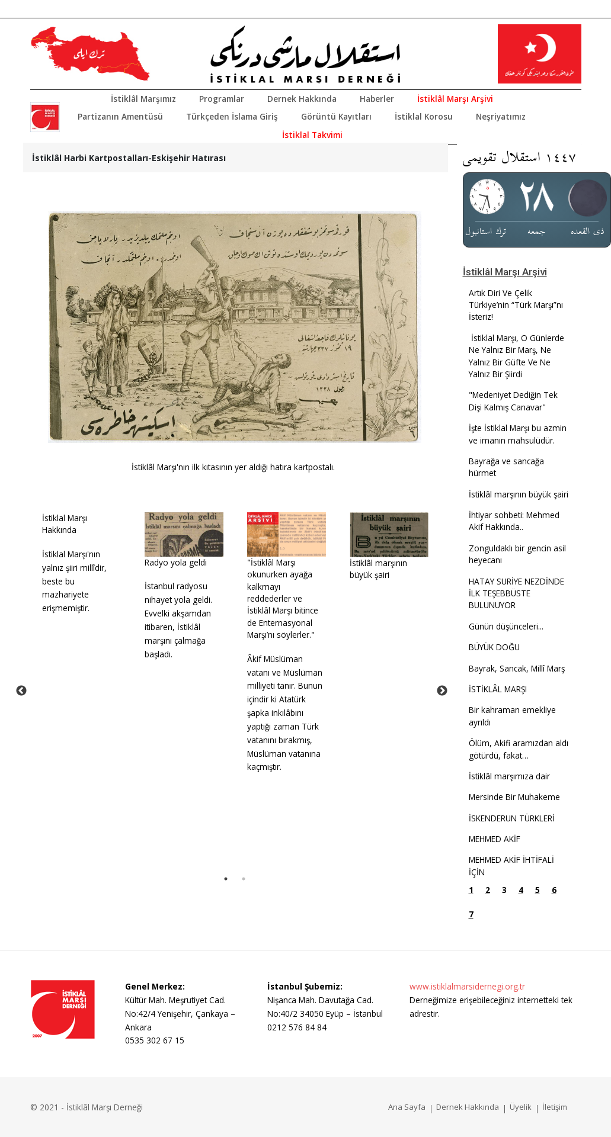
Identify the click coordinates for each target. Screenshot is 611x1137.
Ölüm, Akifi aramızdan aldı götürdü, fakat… (518, 748)
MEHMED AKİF (494, 838)
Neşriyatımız (501, 116)
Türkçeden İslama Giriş (232, 116)
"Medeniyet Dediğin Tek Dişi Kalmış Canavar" (513, 400)
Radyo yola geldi (176, 562)
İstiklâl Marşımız (143, 98)
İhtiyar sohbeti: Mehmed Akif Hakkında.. (514, 520)
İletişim (554, 1106)
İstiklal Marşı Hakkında (64, 523)
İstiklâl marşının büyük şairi (378, 568)
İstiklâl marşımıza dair (509, 776)
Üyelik (521, 1106)
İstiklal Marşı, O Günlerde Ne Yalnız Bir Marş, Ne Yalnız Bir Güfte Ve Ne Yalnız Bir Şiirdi (516, 356)
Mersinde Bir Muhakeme (514, 796)
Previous (21, 691)
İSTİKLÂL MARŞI (498, 689)
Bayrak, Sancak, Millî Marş (517, 668)
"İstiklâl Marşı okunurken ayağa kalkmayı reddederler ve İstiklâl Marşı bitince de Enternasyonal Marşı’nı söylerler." (282, 598)
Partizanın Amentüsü (120, 116)
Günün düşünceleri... (506, 626)
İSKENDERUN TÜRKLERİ (512, 818)
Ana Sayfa (407, 1106)
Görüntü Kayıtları (336, 116)
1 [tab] (226, 879)
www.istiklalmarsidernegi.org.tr (467, 986)
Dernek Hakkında (302, 98)
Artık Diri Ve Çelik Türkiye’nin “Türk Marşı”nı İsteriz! (516, 305)
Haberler (377, 98)
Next (442, 691)
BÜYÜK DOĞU (494, 647)
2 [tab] (243, 879)
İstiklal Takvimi (312, 134)
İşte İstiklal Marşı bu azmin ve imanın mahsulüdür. (518, 433)
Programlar (221, 98)
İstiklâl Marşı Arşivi (455, 98)
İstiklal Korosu (424, 116)
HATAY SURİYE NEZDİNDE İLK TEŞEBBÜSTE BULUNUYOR (516, 593)
